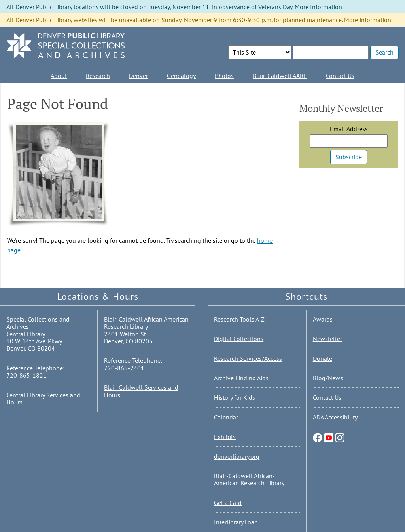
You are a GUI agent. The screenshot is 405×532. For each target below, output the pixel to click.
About (59, 76)
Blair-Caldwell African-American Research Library (249, 479)
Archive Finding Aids (241, 378)
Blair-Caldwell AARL (280, 76)
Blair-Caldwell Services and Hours (141, 391)
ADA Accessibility (335, 417)
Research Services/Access (248, 358)
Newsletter (327, 339)
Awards (323, 319)
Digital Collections (238, 339)
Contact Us (340, 76)
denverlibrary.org (236, 456)
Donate (322, 358)
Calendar (226, 417)
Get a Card (228, 503)
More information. (368, 20)
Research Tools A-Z (239, 319)
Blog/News (328, 378)
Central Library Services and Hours (43, 398)
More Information (318, 7)
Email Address (349, 129)
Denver (138, 76)
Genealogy (181, 76)
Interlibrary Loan (236, 522)
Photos (224, 76)
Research (98, 76)
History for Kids (234, 397)
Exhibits (225, 436)
